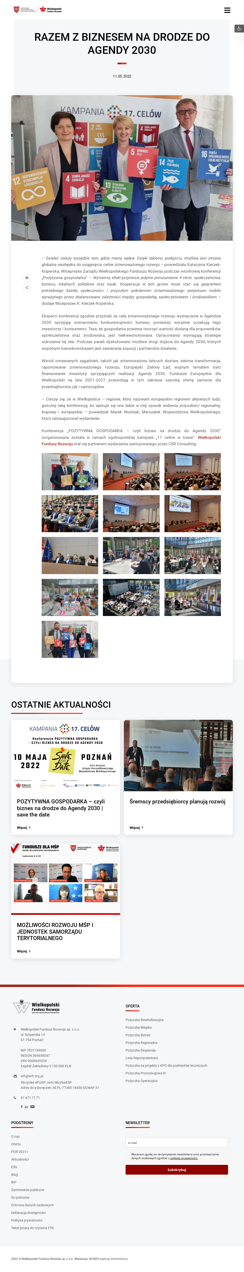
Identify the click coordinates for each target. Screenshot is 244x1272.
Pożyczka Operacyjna (142, 1081)
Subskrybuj (177, 1170)
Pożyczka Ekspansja (141, 1050)
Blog (14, 1175)
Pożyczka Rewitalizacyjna (145, 1020)
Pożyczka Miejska (139, 1027)
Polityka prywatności (26, 1220)
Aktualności (20, 1160)
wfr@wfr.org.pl (32, 1076)
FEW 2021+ (19, 1152)
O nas (15, 1137)
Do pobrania (20, 1198)
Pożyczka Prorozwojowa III (146, 1073)
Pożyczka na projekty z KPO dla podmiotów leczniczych (166, 1065)
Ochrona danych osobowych (32, 1205)
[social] (22, 1107)
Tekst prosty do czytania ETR (32, 1228)
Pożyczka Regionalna (141, 1043)
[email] (177, 1143)
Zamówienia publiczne (27, 1190)
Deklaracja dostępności (28, 1213)
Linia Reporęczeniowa (142, 1058)
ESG (14, 1167)
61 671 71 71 (30, 1098)
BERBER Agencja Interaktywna (108, 1259)
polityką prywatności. (184, 1158)
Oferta (16, 1144)
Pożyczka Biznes (138, 1035)
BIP (13, 1182)
